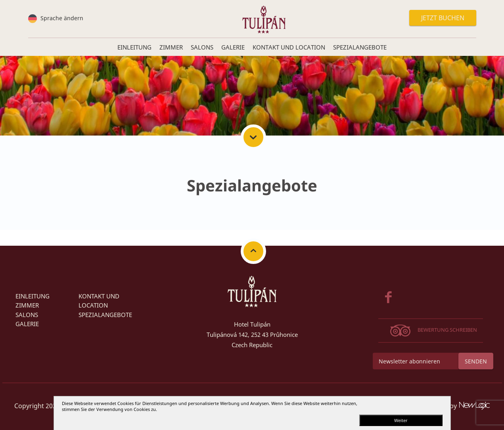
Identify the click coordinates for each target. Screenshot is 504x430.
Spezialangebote (105, 315)
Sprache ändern (61, 18)
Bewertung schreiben (447, 329)
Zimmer (27, 305)
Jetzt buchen (442, 17)
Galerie (27, 324)
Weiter (401, 420)
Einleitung (32, 296)
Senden (476, 361)
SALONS (26, 315)
